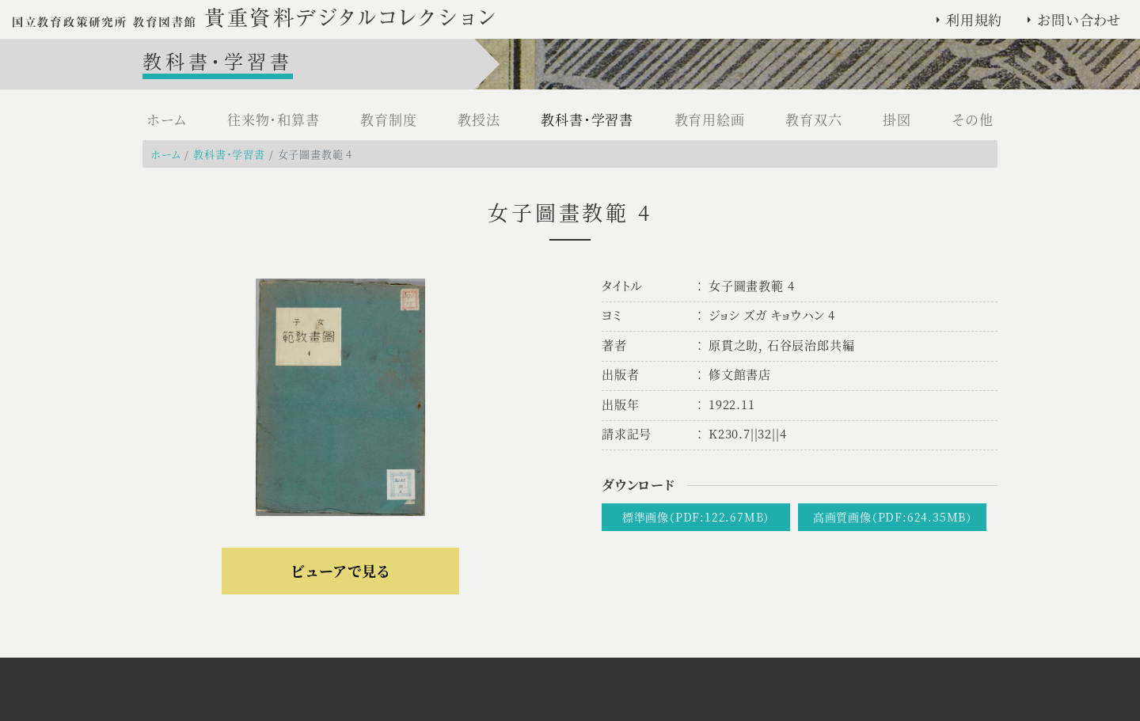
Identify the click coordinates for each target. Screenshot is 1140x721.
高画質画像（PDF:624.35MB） (892, 517)
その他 (973, 119)
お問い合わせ (1079, 19)
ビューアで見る (340, 570)
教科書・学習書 (587, 119)
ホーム (166, 119)
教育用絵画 (709, 119)
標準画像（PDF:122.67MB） (696, 517)
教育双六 (813, 119)
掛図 (897, 119)
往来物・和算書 (273, 119)
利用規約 (974, 19)
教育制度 (388, 119)
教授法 (479, 119)
